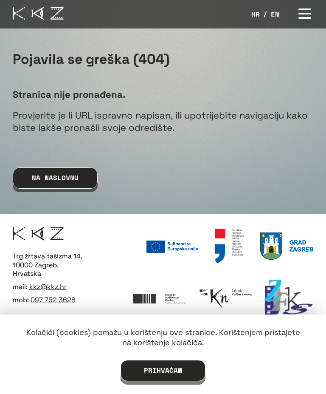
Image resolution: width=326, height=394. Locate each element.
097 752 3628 (53, 299)
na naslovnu (55, 178)
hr (255, 14)
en (275, 14)
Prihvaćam (163, 370)
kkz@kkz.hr (48, 286)
